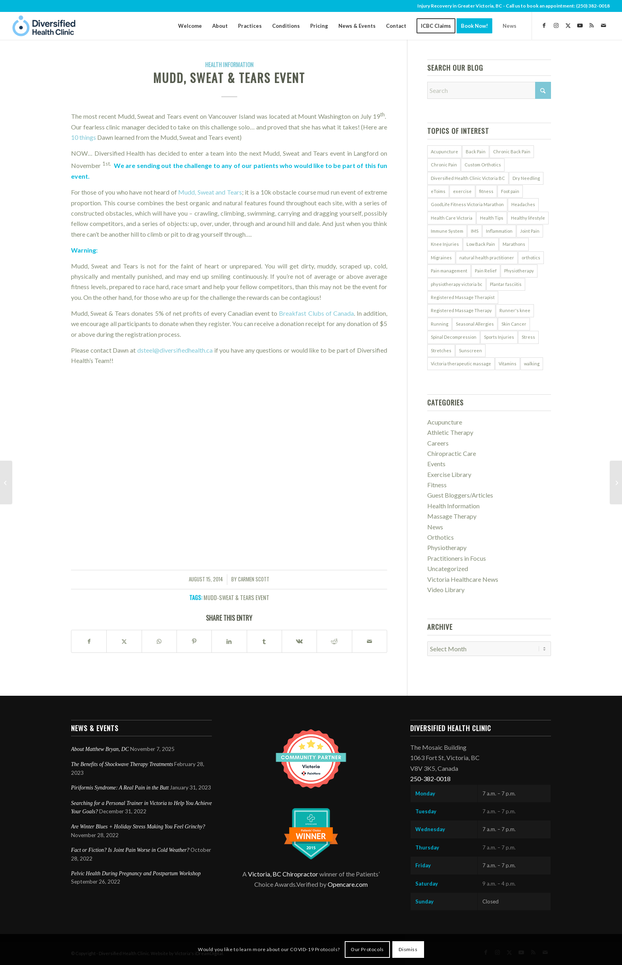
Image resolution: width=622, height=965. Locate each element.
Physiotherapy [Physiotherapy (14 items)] (519, 270)
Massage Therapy (451, 516)
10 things (83, 137)
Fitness (437, 484)
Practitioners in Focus (456, 558)
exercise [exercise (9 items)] (462, 191)
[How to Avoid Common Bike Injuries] (616, 482)
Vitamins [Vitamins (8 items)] (507, 363)
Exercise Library (449, 474)
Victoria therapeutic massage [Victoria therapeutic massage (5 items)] (461, 363)
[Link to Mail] (604, 25)
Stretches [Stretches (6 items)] (441, 350)
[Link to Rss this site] (592, 25)
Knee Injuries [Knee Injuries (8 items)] (445, 244)
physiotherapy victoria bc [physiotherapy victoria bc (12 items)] (456, 284)
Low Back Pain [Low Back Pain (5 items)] (480, 244)
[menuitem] (190, 26)
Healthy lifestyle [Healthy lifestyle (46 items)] (528, 217)
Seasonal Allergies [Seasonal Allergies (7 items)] (475, 323)
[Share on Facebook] (88, 641)
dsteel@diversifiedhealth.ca (175, 350)
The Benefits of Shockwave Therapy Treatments (122, 764)
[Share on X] (124, 641)
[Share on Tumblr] (264, 641)
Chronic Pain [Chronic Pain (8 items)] (444, 164)
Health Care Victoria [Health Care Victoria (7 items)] (451, 217)
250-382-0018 (430, 778)
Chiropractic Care (451, 453)
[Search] (489, 90)
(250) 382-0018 (593, 6)
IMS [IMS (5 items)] (474, 231)
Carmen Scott (253, 579)
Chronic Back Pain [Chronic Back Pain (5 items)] (511, 151)
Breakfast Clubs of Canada (316, 313)
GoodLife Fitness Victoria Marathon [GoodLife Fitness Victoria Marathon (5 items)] (467, 204)
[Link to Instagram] (556, 25)
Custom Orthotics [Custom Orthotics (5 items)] (483, 164)
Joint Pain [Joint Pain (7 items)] (529, 231)
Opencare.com (348, 884)
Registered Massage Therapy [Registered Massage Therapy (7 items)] (461, 310)
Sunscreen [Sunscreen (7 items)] (470, 350)
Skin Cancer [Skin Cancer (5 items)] (513, 323)
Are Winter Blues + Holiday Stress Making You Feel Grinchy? (138, 827)
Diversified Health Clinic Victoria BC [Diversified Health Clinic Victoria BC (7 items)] (468, 178)
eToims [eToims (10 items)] (438, 191)
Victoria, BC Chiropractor (283, 874)
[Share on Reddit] (334, 641)
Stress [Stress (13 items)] (528, 337)
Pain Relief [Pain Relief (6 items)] (486, 270)
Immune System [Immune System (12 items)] (447, 231)
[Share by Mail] (369, 641)
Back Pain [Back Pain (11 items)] (476, 151)
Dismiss (408, 949)
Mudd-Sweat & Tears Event (236, 597)
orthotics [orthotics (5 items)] (531, 257)
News (435, 527)
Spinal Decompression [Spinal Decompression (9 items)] (453, 337)
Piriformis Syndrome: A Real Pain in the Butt (120, 788)
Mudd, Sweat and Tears (210, 192)
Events (436, 463)
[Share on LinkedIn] (229, 641)
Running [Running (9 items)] (439, 323)
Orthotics (440, 537)
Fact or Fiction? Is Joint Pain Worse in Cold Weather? (130, 850)
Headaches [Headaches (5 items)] (523, 204)
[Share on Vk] (299, 641)
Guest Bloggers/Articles (460, 495)
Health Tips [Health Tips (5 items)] (491, 217)
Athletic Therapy (450, 432)
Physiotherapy (446, 547)
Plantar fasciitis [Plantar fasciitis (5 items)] (506, 284)
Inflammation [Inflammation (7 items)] (499, 231)
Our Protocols (367, 949)
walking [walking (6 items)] (531, 363)
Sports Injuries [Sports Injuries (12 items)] (499, 337)
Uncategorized (447, 568)
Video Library (446, 589)
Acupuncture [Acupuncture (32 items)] (444, 151)
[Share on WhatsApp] (159, 641)
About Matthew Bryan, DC (100, 749)
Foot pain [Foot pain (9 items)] (510, 191)
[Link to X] (568, 25)
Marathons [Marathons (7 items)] (514, 244)
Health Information (229, 64)
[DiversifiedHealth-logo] (43, 26)
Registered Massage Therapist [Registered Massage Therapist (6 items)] (463, 297)
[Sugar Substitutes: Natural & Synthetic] (6, 482)
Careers (438, 443)
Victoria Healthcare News (462, 579)
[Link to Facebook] (544, 25)
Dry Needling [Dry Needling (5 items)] (526, 178)
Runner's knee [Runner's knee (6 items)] (514, 310)
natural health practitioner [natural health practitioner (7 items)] (486, 257)
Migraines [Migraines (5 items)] (441, 257)
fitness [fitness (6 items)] (486, 191)
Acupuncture (444, 422)
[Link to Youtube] (580, 25)
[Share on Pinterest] (194, 641)
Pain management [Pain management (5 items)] (449, 270)
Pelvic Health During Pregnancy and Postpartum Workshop (136, 873)
